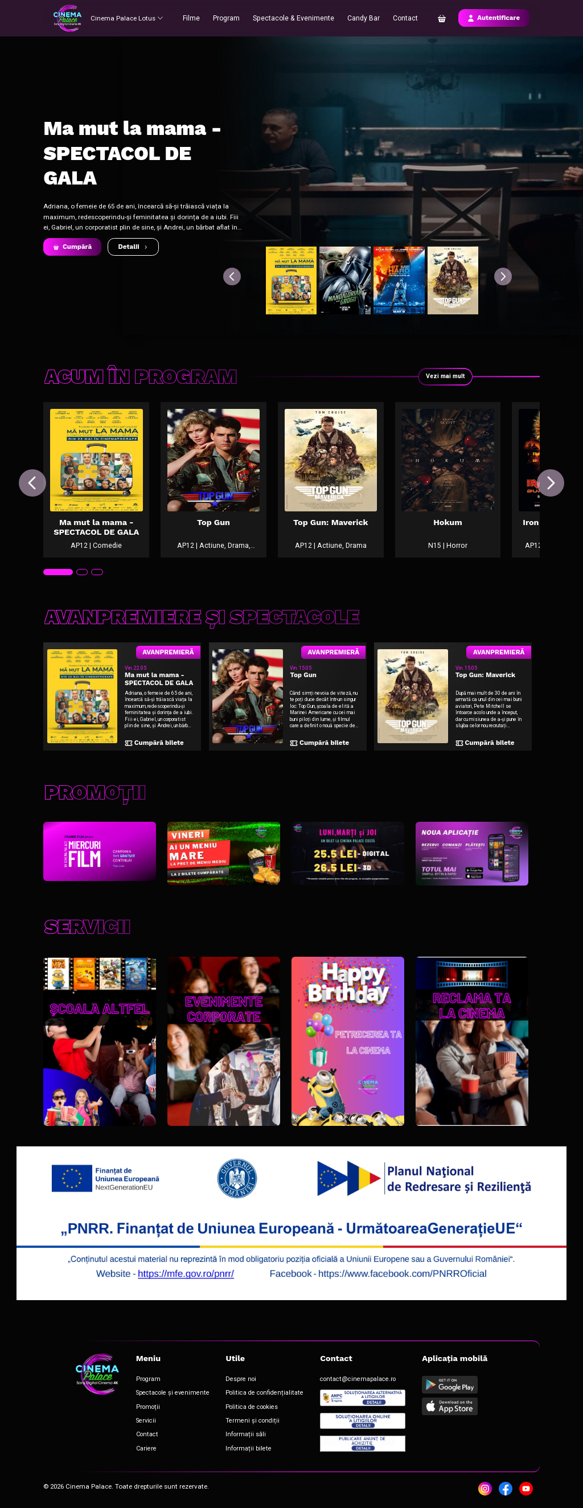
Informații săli (233, 1434)
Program (230, 18)
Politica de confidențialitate (250, 1396)
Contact (403, 18)
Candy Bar (361, 18)
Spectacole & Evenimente (294, 18)
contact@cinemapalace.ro (336, 1383)
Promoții (144, 1408)
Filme (195, 18)
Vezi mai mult (444, 376)
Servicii (142, 1421)
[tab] (57, 586)
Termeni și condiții (239, 1421)
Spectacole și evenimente (165, 1396)
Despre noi (229, 1383)
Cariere (143, 1447)
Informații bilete (235, 1447)
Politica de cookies (239, 1408)
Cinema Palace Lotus (128, 18)
